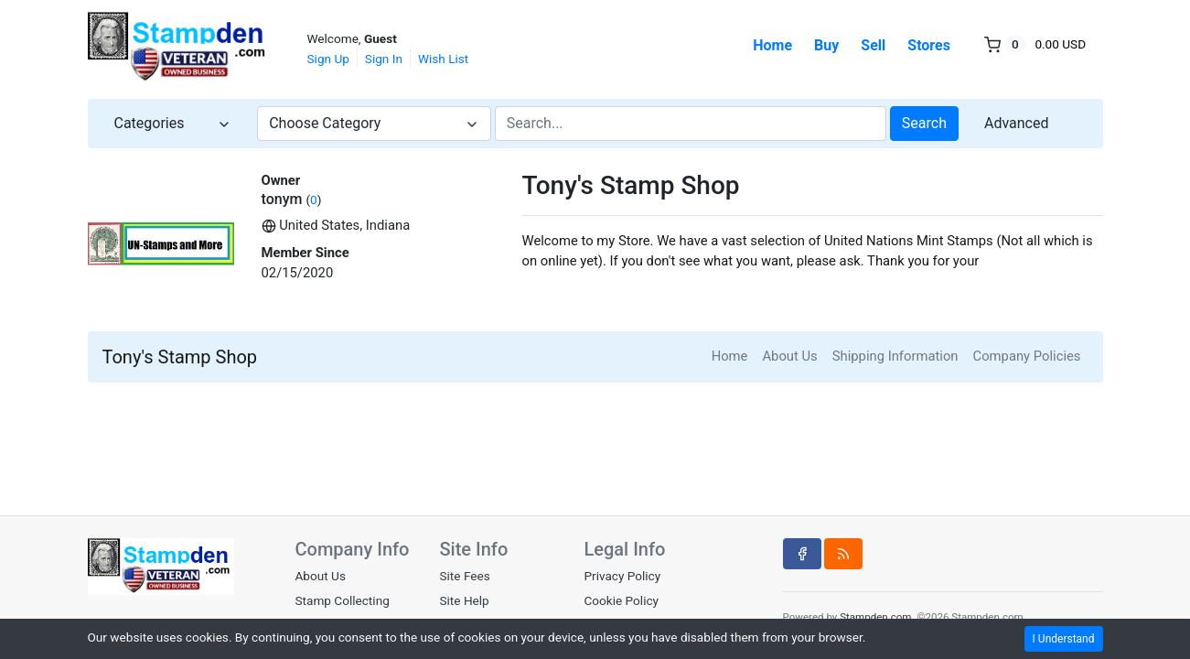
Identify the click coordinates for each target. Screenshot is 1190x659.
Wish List (443, 58)
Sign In (383, 58)
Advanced (1016, 123)
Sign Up (328, 58)
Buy (826, 45)
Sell (873, 45)
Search (924, 123)
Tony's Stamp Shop (180, 357)
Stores (928, 45)
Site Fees (464, 575)
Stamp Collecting (342, 600)
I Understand (1064, 638)
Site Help (463, 600)
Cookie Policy (621, 600)
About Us (789, 356)
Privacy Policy (622, 575)
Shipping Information (895, 356)
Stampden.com (875, 616)
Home (772, 45)
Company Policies (1027, 356)
